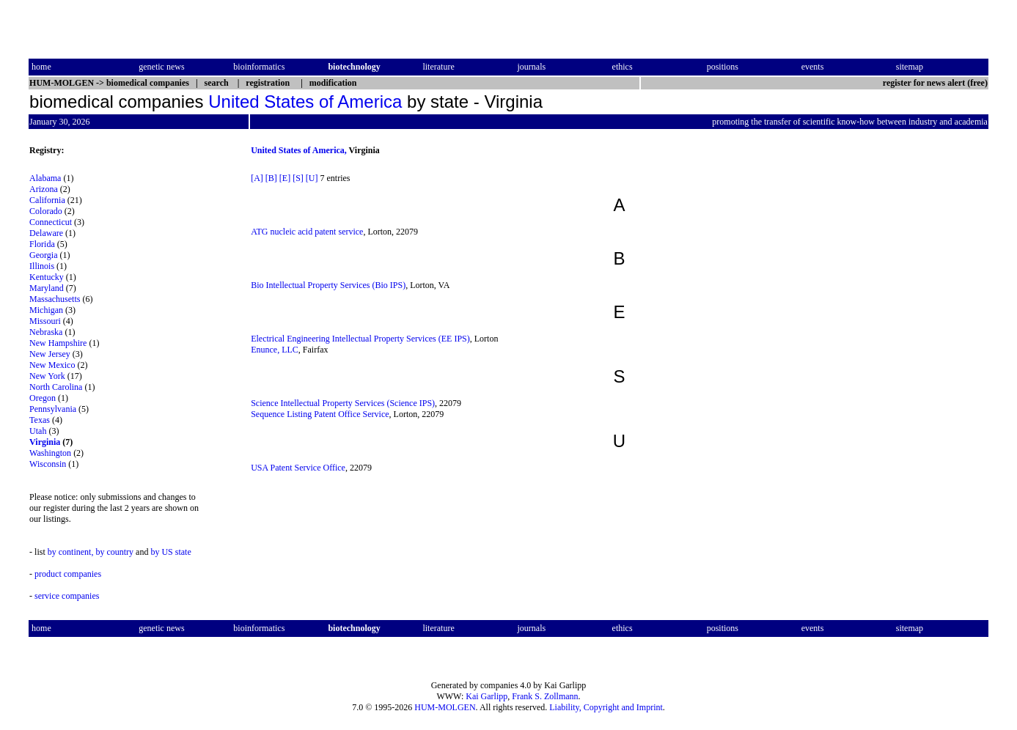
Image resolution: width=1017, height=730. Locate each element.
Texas (39, 420)
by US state (170, 552)
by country (114, 552)
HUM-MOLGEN (444, 707)
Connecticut (50, 222)
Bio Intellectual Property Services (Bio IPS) (328, 285)
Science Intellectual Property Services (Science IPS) (343, 403)
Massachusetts (54, 299)
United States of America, (299, 150)
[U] (312, 178)
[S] (298, 178)
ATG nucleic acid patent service (307, 231)
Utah (37, 431)
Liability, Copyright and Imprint (606, 707)
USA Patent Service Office (298, 467)
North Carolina (55, 387)
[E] (284, 178)
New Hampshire (58, 343)
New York (47, 376)
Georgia (43, 255)
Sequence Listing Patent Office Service (320, 414)
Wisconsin (47, 464)
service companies (66, 596)
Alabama (45, 178)
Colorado (45, 211)
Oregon (42, 398)
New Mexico (52, 365)
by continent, (71, 552)
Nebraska (45, 332)
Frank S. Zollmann (545, 696)
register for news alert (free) (935, 83)
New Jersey (49, 354)
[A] (257, 178)
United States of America (305, 101)
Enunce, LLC (274, 349)
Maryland (46, 288)
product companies (67, 574)
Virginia (44, 442)
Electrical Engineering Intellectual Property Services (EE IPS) (360, 338)
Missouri (45, 321)
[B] (271, 178)
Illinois (41, 266)
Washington (50, 453)
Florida (42, 244)
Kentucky (46, 277)
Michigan (46, 310)
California (47, 200)
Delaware (46, 233)
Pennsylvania (52, 409)
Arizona (43, 189)
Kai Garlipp (486, 696)
